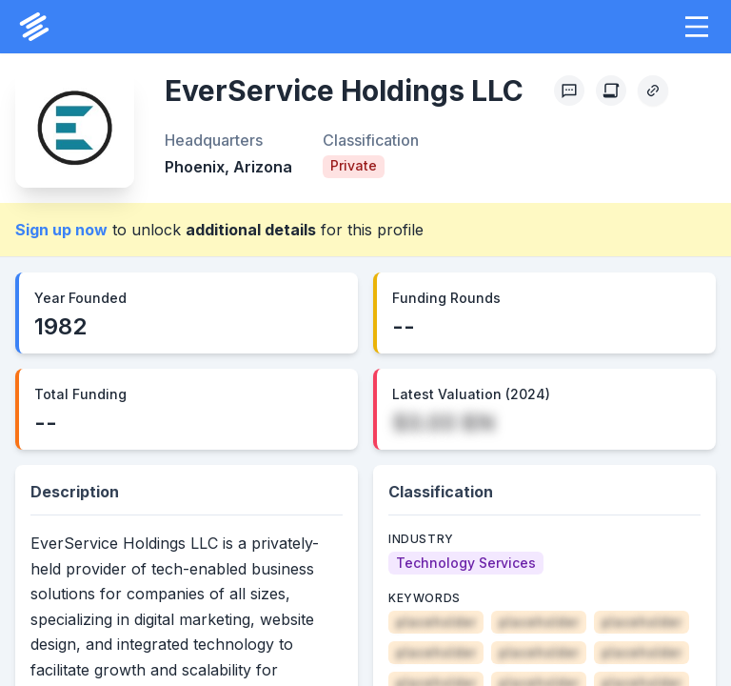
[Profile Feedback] (569, 90)
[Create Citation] (611, 90)
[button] (697, 27)
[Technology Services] (465, 563)
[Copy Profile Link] (653, 90)
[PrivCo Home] (34, 27)
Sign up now (61, 229)
